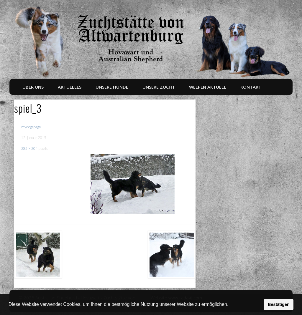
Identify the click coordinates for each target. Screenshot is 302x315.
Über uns (33, 87)
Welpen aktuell (207, 87)
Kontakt (250, 87)
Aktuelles (69, 87)
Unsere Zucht (158, 87)
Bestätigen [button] (279, 304)
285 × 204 (29, 148)
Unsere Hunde (112, 87)
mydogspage (31, 127)
